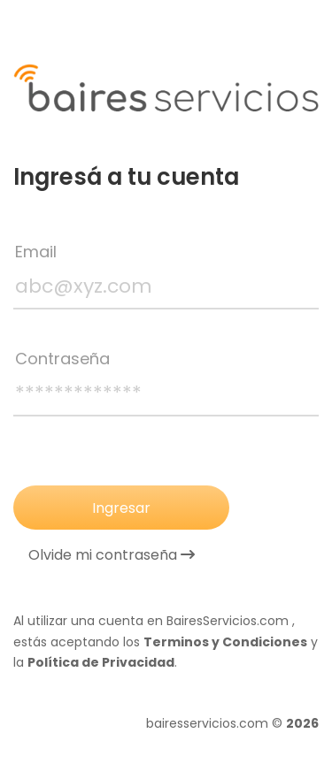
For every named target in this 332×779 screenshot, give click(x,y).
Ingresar (121, 508)
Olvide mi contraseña (111, 555)
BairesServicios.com (227, 621)
